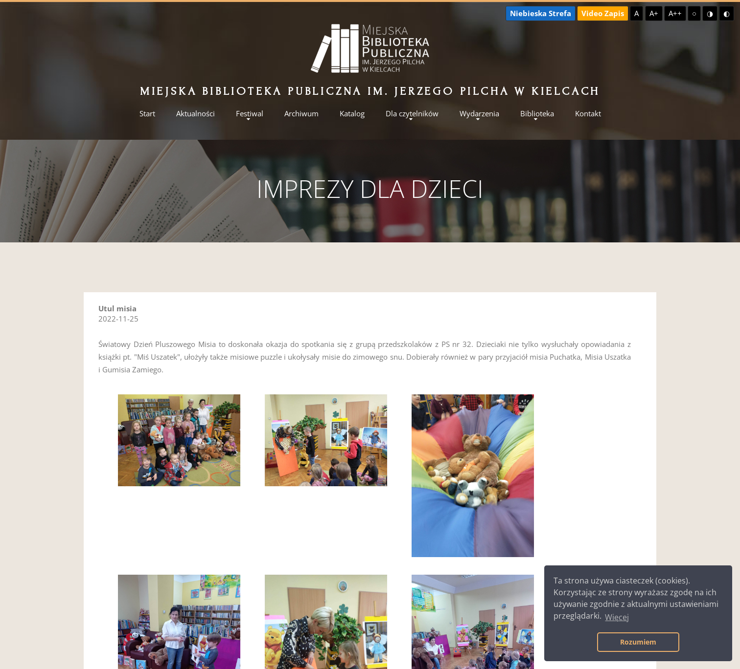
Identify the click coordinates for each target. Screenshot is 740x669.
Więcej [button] (617, 617)
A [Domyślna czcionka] (636, 13)
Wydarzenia (479, 113)
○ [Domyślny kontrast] (694, 13)
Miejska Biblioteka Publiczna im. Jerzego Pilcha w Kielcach (370, 91)
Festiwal (249, 113)
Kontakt (588, 113)
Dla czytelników (412, 113)
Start (147, 113)
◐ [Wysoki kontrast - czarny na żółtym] (726, 13)
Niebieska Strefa (540, 13)
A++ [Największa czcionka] (675, 13)
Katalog (352, 113)
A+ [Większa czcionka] (653, 13)
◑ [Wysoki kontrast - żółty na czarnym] (710, 13)
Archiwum (301, 113)
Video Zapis (602, 13)
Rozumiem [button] (638, 642)
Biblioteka (537, 113)
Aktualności (195, 113)
